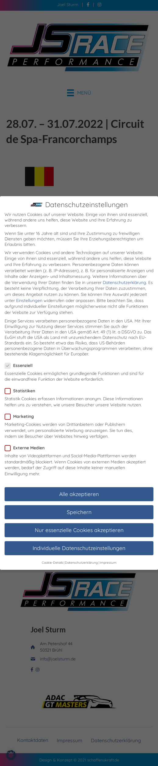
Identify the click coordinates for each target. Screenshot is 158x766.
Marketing (21, 407)
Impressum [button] (108, 553)
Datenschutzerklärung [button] (81, 553)
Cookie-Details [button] (52, 553)
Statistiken (22, 381)
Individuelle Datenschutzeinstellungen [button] (79, 538)
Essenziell (21, 356)
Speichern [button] (79, 502)
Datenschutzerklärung (124, 273)
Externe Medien (26, 438)
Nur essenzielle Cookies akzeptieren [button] (79, 520)
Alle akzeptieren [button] (79, 484)
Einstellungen (29, 291)
